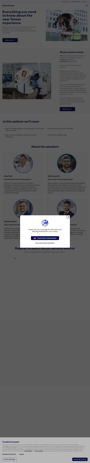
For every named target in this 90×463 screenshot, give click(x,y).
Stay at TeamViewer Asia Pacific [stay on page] (45, 243)
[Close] (68, 216)
